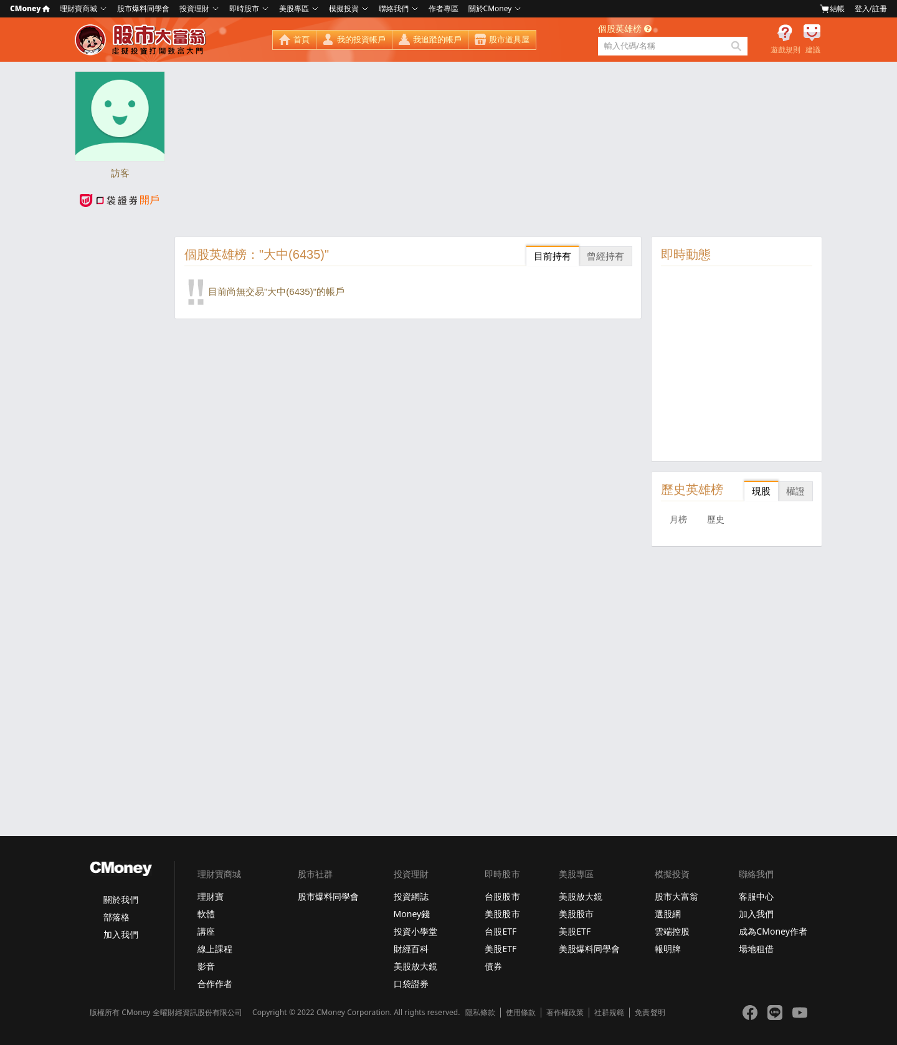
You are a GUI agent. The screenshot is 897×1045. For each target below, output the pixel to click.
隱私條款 (480, 1013)
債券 (493, 966)
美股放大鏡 (415, 966)
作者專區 (443, 8)
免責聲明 (650, 1013)
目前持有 (552, 256)
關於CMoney (490, 8)
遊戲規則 (785, 50)
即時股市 (244, 8)
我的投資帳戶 (361, 39)
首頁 (301, 39)
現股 (761, 491)
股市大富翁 (676, 896)
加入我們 (120, 934)
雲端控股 (672, 931)
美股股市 (502, 914)
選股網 (668, 914)
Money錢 (412, 914)
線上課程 (214, 949)
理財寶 (210, 896)
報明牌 (668, 949)
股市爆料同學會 (143, 8)
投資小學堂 (415, 931)
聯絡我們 (394, 8)
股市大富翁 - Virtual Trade (142, 39)
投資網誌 (411, 896)
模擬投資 (344, 8)
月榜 (678, 519)
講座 (206, 931)
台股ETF (500, 931)
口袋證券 (411, 984)
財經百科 (411, 949)
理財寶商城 (78, 8)
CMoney (30, 8)
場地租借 (756, 949)
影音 (206, 966)
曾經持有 (605, 256)
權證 (795, 491)
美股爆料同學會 (589, 949)
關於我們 (120, 899)
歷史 (715, 519)
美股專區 (294, 8)
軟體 (206, 914)
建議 (812, 50)
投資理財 (194, 8)
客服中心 (756, 896)
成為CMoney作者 (773, 931)
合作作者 (214, 984)
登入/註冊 (871, 8)
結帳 (832, 8)
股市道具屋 (509, 39)
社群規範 (609, 1013)
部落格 (116, 917)
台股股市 (502, 896)
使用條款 (521, 1013)
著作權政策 (565, 1013)
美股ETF (500, 949)
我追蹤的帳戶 (437, 39)
